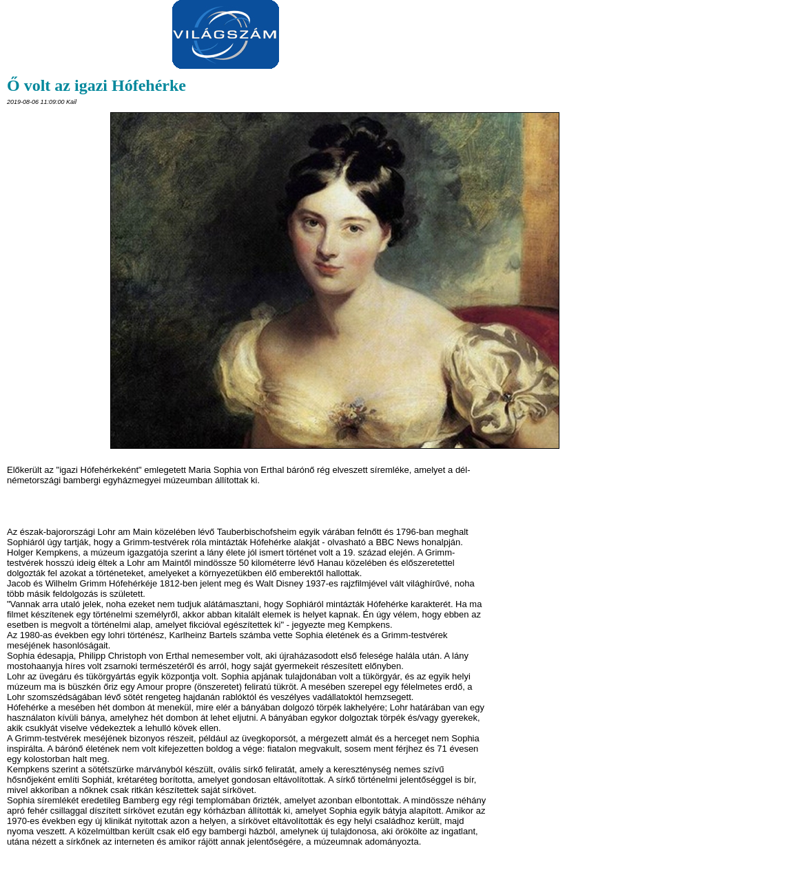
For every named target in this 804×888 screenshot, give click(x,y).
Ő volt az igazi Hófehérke (96, 85)
